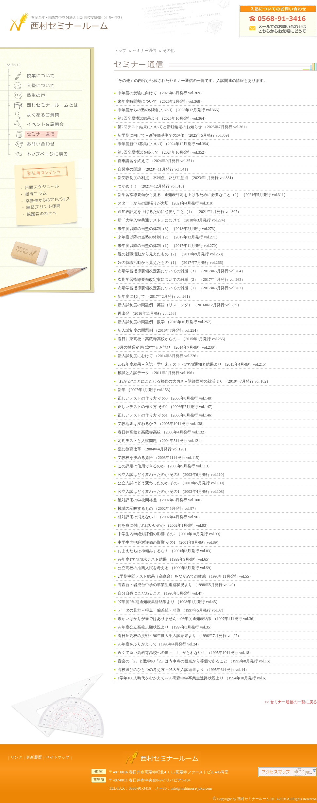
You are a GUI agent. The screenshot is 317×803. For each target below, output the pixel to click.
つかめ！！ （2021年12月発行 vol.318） (152, 186)
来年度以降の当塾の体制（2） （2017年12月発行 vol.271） (169, 237)
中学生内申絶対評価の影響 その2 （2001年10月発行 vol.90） (170, 534)
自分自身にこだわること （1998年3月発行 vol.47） (162, 593)
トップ (120, 50)
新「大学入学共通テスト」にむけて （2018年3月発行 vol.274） (172, 220)
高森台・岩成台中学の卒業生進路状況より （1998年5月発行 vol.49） (177, 585)
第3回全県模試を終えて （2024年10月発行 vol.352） (163, 152)
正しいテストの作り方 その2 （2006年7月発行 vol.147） (166, 406)
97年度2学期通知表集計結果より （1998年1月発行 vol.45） (169, 601)
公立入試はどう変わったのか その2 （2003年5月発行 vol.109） (172, 483)
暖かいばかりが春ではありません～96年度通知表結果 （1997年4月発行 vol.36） (187, 618)
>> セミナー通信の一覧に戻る (290, 702)
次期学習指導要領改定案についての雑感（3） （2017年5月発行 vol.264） (181, 271)
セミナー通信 (144, 50)
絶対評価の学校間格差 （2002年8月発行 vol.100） (161, 500)
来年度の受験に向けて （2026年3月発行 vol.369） (161, 93)
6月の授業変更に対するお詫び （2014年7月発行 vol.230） (168, 347)
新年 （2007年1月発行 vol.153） (145, 389)
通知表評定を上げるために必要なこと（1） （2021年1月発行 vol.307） (179, 211)
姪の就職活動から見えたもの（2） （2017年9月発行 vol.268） (171, 254)
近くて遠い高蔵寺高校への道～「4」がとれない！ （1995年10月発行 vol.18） (185, 652)
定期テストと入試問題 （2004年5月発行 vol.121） (161, 440)
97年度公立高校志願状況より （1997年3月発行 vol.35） (166, 627)
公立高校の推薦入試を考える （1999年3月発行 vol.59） (166, 568)
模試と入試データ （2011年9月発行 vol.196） (157, 373)
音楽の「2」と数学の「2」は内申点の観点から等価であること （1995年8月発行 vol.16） (195, 661)
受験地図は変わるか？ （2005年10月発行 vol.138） (162, 423)
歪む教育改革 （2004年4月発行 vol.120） (153, 449)
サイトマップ (57, 757)
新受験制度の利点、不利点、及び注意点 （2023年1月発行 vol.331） (176, 177)
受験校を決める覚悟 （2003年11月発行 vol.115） (160, 457)
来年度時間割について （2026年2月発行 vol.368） (161, 101)
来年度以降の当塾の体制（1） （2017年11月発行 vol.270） (169, 245)
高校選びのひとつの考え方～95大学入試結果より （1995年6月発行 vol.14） (183, 669)
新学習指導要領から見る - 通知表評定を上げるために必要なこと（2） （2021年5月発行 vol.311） (203, 194)
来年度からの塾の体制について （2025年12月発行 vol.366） (170, 110)
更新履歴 (34, 757)
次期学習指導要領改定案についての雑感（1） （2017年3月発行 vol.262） (181, 288)
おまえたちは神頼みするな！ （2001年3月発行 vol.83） (166, 551)
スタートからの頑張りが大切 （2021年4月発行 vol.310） (167, 203)
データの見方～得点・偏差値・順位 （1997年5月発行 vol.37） (171, 610)
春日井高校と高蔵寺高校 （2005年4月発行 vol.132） (163, 432)
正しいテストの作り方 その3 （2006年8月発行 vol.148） (166, 398)
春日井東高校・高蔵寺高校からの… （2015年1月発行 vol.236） (172, 339)
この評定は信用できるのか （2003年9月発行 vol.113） (165, 466)
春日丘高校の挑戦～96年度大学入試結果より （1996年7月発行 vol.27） (179, 635)
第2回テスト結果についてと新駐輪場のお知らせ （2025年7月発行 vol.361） (183, 127)
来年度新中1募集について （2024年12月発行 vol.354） (165, 144)
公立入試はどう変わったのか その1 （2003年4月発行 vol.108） (172, 491)
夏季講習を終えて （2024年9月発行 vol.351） (157, 161)
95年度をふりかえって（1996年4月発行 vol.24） (159, 644)
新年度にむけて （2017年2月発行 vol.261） (155, 296)
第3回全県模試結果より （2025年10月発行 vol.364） (163, 118)
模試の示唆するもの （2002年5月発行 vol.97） (158, 508)
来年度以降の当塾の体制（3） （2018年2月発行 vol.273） (168, 228)
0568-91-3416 (140, 788)
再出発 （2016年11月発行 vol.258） (148, 313)
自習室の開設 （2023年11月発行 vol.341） (154, 169)
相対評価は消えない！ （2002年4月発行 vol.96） (160, 517)
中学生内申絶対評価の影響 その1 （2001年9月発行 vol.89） (169, 542)
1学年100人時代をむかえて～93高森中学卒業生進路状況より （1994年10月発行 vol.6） (193, 678)
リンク (16, 757)
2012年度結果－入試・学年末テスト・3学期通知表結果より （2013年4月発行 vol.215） (193, 364)
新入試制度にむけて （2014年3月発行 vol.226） (159, 356)
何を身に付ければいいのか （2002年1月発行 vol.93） (164, 525)
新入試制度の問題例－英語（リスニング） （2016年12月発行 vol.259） (179, 305)
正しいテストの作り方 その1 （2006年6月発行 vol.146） (166, 415)
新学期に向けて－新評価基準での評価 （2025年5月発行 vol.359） (174, 135)
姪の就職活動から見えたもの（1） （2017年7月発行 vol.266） (171, 262)
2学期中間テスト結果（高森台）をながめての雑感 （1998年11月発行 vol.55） (185, 576)
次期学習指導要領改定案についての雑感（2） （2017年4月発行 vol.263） (181, 279)
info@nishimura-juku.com (191, 788)
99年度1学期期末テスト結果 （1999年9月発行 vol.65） (165, 559)
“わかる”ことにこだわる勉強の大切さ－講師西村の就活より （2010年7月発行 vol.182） (194, 381)
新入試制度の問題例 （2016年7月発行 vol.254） (159, 330)
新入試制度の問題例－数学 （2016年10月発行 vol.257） (166, 322)
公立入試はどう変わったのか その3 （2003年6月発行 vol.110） (172, 474)
